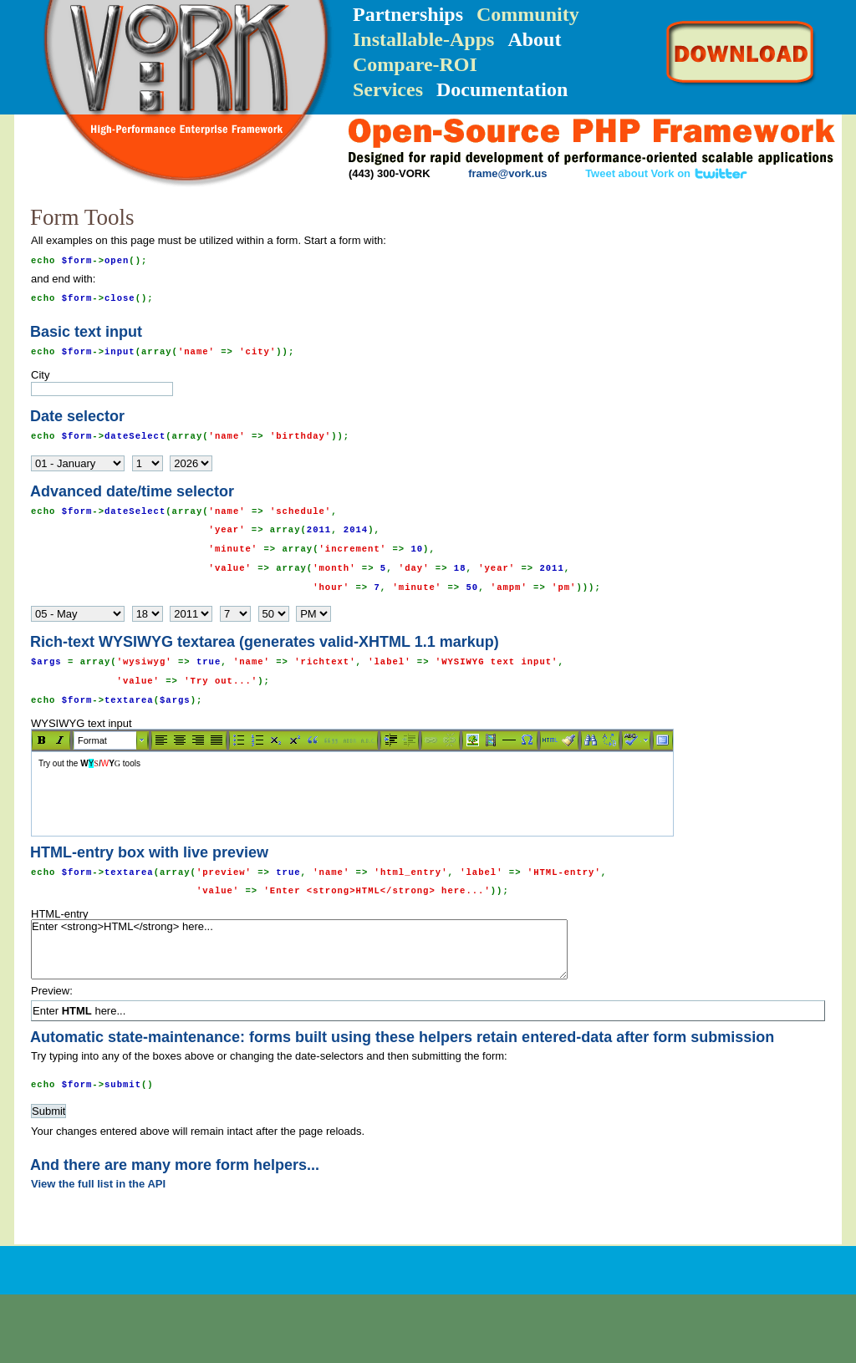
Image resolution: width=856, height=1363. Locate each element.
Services (388, 89)
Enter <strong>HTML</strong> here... (299, 949)
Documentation (502, 89)
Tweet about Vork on (666, 173)
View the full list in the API (98, 1183)
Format (92, 740)
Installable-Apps (423, 39)
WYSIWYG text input (428, 777)
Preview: (52, 990)
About (534, 39)
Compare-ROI (415, 64)
